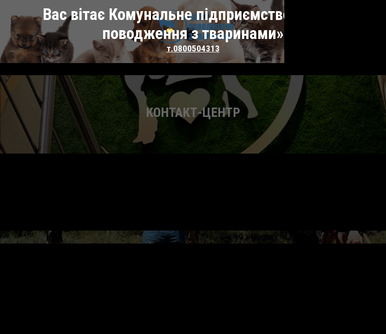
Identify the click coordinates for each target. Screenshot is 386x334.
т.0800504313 (193, 29)
